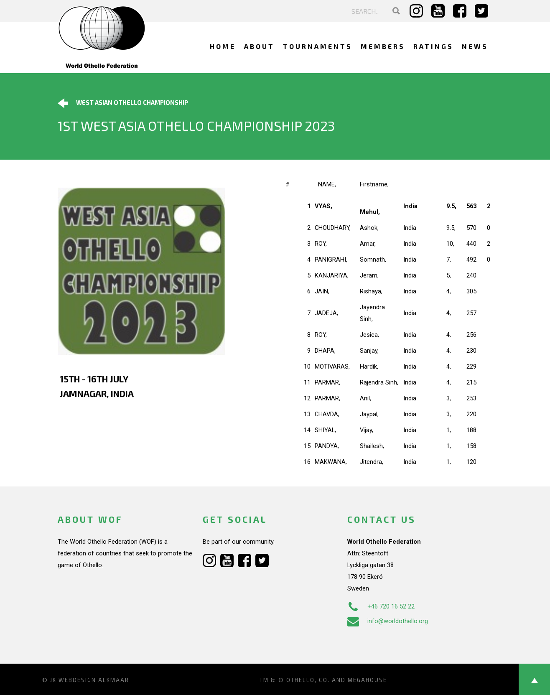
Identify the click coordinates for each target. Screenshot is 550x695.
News (475, 46)
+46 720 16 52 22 (381, 606)
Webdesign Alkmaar (94, 680)
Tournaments (317, 46)
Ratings (433, 46)
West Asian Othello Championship (123, 103)
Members (383, 46)
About (259, 46)
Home (223, 46)
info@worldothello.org (387, 621)
